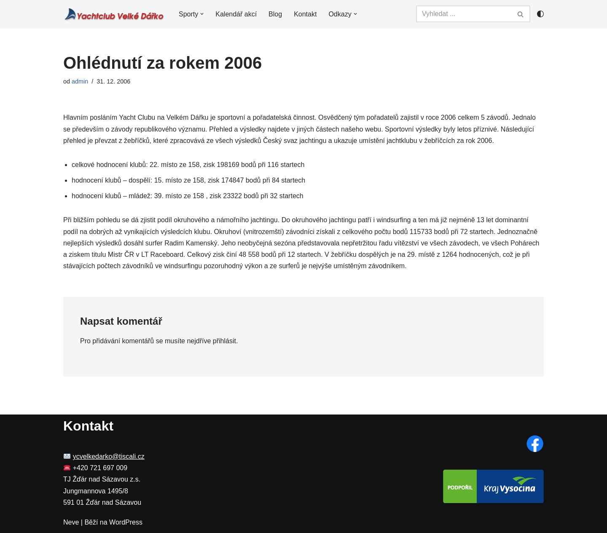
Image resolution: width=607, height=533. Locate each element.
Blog (275, 14)
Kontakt (305, 14)
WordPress (125, 522)
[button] (202, 14)
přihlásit (224, 341)
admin (80, 81)
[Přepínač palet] (540, 14)
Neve (71, 522)
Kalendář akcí (236, 14)
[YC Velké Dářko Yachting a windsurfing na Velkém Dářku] (113, 14)
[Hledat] (463, 13)
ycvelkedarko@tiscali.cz (109, 456)
